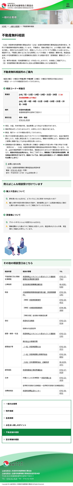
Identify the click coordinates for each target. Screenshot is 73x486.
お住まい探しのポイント (16, 425)
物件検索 (9, 411)
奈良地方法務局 (28, 320)
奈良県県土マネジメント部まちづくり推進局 (39, 333)
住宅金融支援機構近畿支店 (32, 284)
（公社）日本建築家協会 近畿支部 (36, 362)
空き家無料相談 (12, 439)
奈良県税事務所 (35, 300)
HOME (4, 26)
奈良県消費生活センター (32, 390)
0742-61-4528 (24, 120)
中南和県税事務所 (35, 307)
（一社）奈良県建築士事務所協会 (35, 354)
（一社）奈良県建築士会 (32, 346)
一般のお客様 (14, 26)
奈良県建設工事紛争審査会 (32, 370)
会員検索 (9, 418)
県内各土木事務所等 (30, 341)
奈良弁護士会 (46, 378)
